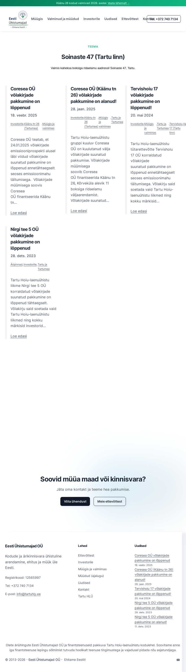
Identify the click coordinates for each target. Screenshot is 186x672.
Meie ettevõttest (109, 501)
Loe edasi (19, 213)
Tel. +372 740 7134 (164, 19)
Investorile (17, 124)
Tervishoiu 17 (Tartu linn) (175, 128)
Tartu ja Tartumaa (117, 120)
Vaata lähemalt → (119, 3)
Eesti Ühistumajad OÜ (24, 546)
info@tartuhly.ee (29, 594)
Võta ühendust (75, 501)
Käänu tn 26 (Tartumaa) (31, 126)
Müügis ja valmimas (48, 126)
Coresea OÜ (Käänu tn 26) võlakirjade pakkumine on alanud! (154, 574)
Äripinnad (16, 264)
